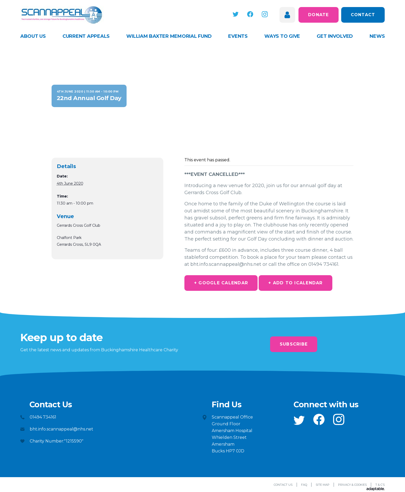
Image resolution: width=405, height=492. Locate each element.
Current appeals (86, 36)
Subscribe (294, 344)
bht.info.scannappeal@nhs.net (61, 429)
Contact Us (283, 485)
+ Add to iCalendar (295, 282)
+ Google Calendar (221, 282)
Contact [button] (363, 14)
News (377, 36)
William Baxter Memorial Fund (168, 36)
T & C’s (380, 485)
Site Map (322, 485)
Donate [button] (318, 14)
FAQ (304, 485)
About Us (33, 36)
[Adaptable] (375, 489)
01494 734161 (43, 417)
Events (238, 36)
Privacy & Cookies (352, 485)
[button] (236, 14)
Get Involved (335, 36)
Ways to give (282, 36)
